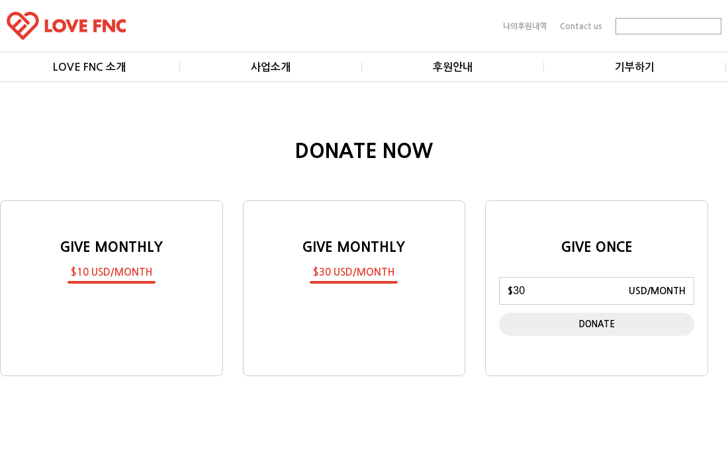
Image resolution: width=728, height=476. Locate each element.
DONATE (597, 324)
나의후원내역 (525, 26)
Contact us (581, 26)
